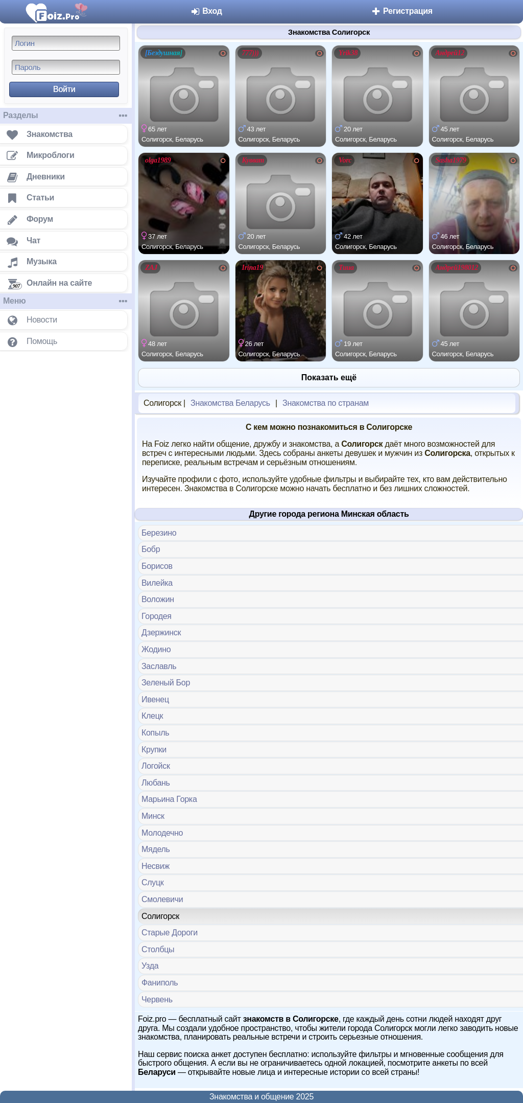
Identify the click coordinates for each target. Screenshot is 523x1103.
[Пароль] (66, 67)
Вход (206, 11)
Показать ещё (328, 377)
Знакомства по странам (325, 403)
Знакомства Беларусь (230, 403)
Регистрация (402, 11)
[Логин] (66, 43)
